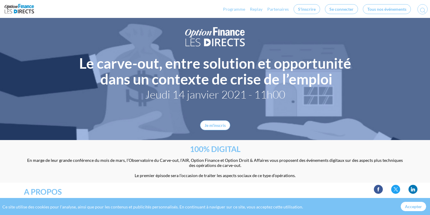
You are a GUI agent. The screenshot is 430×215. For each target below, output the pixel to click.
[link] (211, 9)
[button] (307, 9)
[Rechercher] (422, 11)
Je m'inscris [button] (215, 125)
